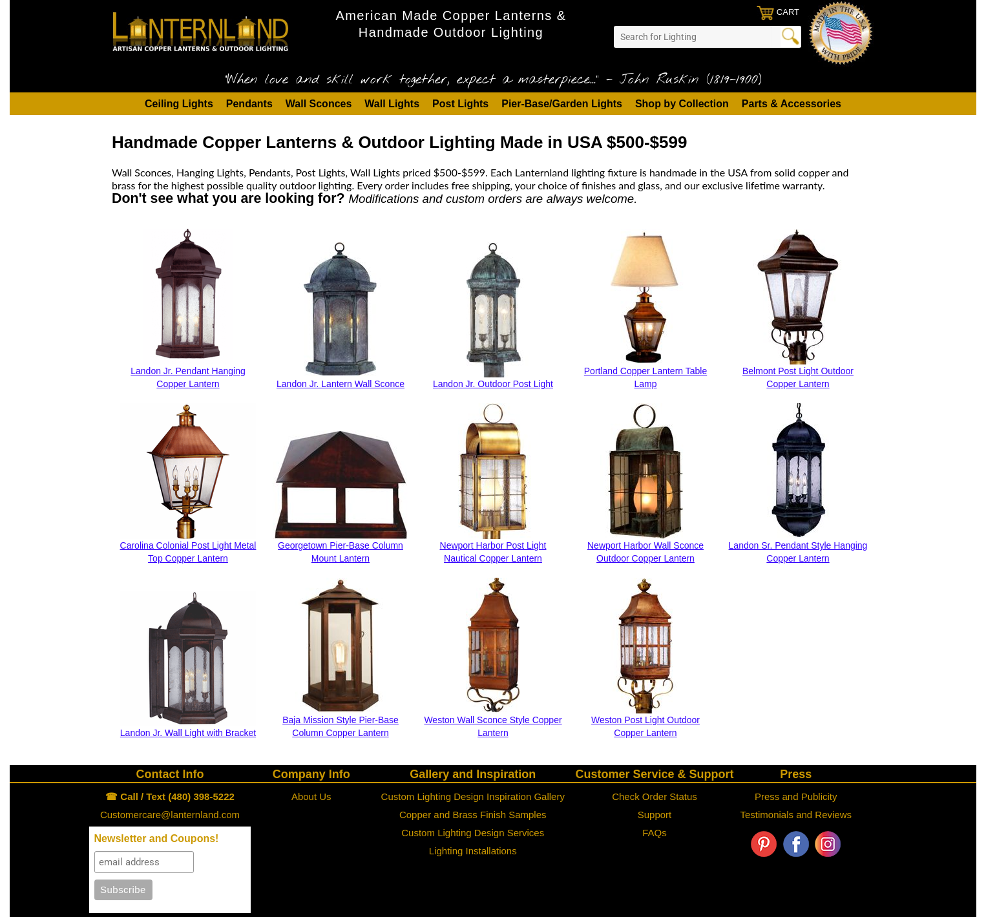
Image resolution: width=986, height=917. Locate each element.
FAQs (654, 832)
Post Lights (460, 103)
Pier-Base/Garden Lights (561, 103)
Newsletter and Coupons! (156, 838)
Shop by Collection (682, 103)
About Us (311, 796)
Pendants (249, 103)
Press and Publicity (796, 796)
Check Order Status (654, 796)
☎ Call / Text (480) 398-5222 (170, 796)
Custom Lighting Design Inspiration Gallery (473, 796)
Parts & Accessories (791, 103)
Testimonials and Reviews (796, 814)
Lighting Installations (473, 850)
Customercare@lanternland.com (170, 814)
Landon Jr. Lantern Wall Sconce (340, 384)
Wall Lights (391, 103)
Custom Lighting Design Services (472, 832)
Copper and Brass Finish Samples (473, 814)
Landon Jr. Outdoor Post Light (493, 384)
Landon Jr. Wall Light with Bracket (188, 733)
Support (655, 814)
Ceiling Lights (179, 103)
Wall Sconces (319, 103)
